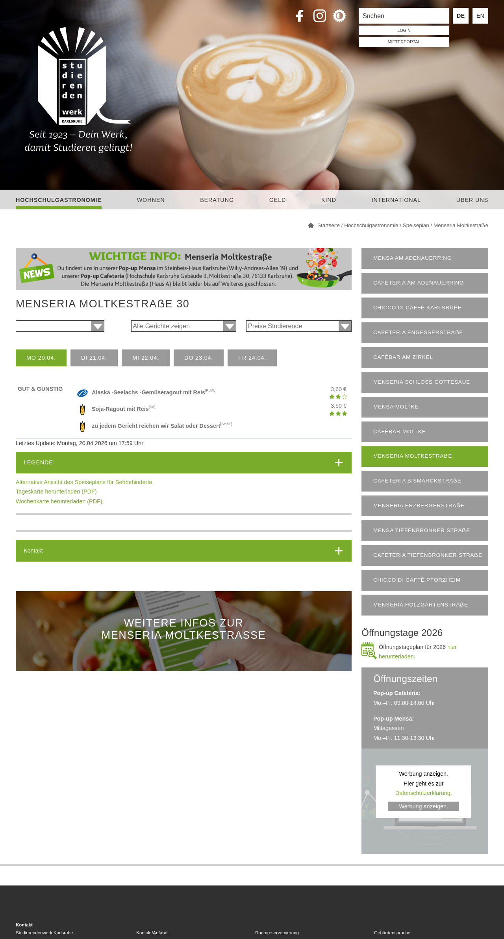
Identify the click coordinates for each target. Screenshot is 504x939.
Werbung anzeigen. (423, 806)
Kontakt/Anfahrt (151, 932)
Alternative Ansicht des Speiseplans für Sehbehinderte (84, 482)
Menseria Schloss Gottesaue (421, 382)
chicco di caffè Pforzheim (417, 580)
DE (461, 16)
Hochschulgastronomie (59, 200)
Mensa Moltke (396, 407)
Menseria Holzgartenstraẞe (420, 605)
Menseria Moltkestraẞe (412, 456)
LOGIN (404, 30)
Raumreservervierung (277, 932)
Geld (277, 200)
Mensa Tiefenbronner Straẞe (421, 530)
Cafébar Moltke (399, 431)
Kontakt (33, 550)
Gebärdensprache (392, 932)
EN (480, 16)
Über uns (472, 200)
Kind (328, 200)
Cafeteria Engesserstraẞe (418, 332)
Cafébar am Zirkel (403, 357)
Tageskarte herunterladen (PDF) (56, 491)
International (396, 200)
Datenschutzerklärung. (423, 793)
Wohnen (151, 200)
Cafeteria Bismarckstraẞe (417, 481)
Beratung (217, 200)
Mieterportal (404, 41)
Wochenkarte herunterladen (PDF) (59, 501)
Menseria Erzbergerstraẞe (419, 505)
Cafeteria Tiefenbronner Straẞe (427, 555)
